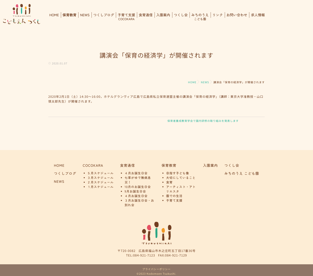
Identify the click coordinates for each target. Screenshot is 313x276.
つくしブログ (103, 16)
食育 (169, 182)
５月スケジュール (100, 173)
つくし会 (181, 16)
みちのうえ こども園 (241, 173)
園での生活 (174, 196)
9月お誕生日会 (135, 191)
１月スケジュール (100, 187)
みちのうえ (200, 16)
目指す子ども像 (177, 173)
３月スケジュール (100, 178)
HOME (54, 16)
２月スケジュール (100, 182)
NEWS (85, 16)
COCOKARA (93, 165)
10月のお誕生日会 (138, 187)
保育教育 (70, 16)
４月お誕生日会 (136, 173)
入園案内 (163, 16)
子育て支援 (126, 16)
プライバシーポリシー (156, 269)
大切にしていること (181, 178)
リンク (217, 16)
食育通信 (146, 16)
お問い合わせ (236, 16)
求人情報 (258, 16)
